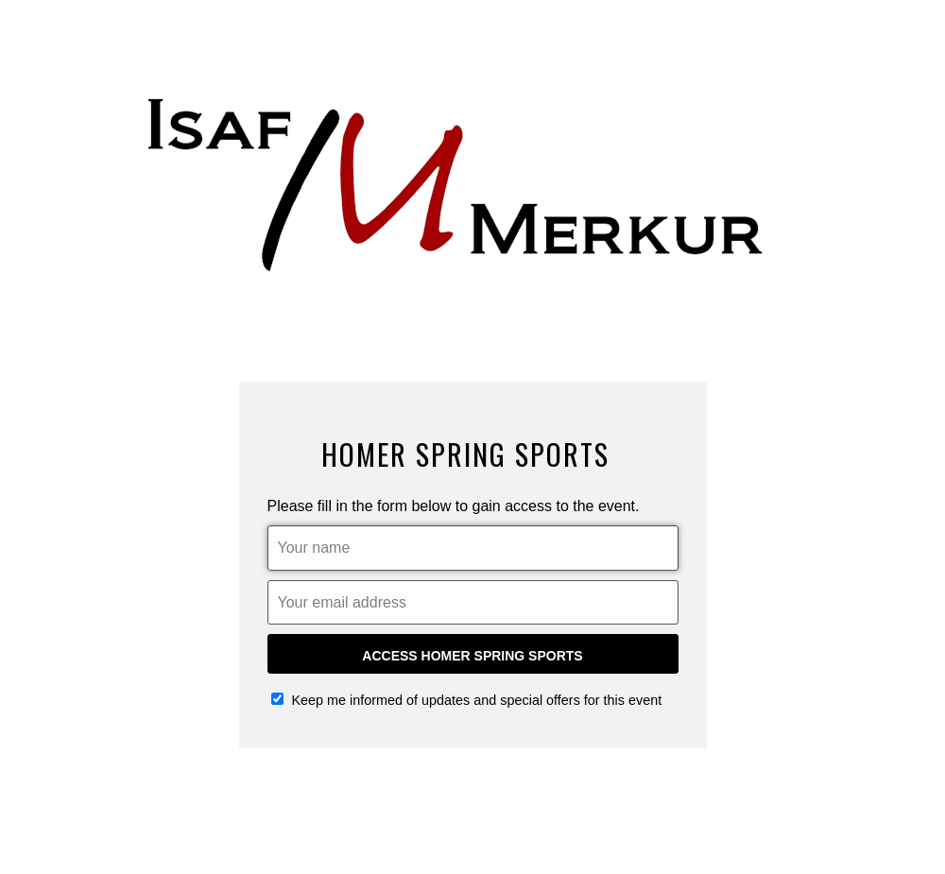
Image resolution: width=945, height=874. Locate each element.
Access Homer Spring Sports (472, 655)
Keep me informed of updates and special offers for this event (466, 700)
